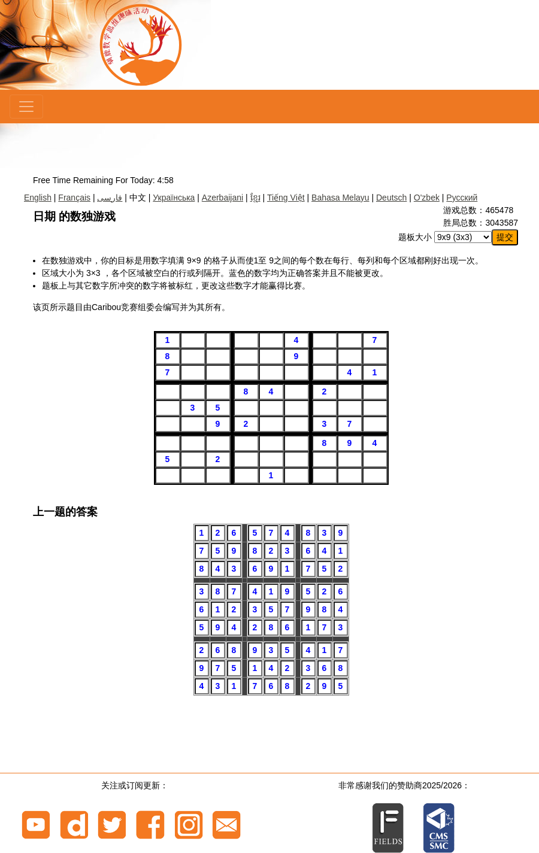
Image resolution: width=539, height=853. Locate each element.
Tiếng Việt (286, 197)
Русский (461, 197)
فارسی (109, 197)
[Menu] (26, 107)
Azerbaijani (222, 197)
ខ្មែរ (255, 197)
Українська (174, 197)
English (38, 197)
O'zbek (427, 197)
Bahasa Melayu (340, 197)
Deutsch (391, 197)
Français (74, 197)
